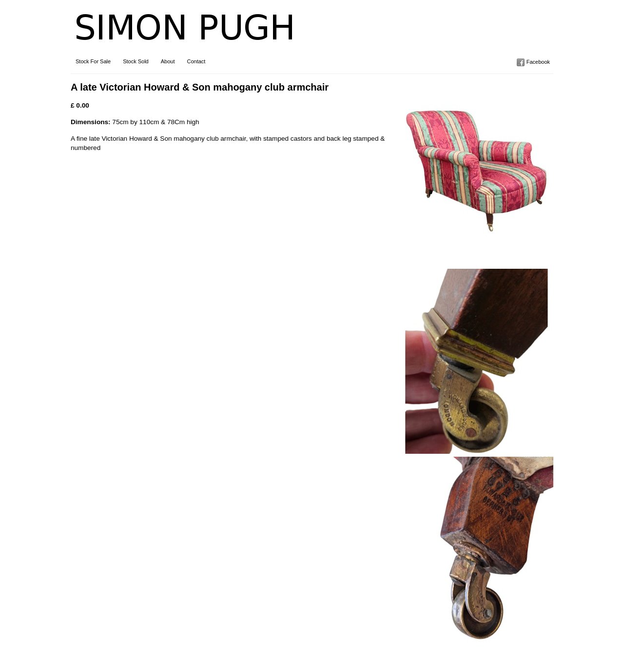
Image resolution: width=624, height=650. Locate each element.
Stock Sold (136, 61)
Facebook (538, 62)
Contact (196, 61)
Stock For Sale (93, 61)
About (168, 61)
